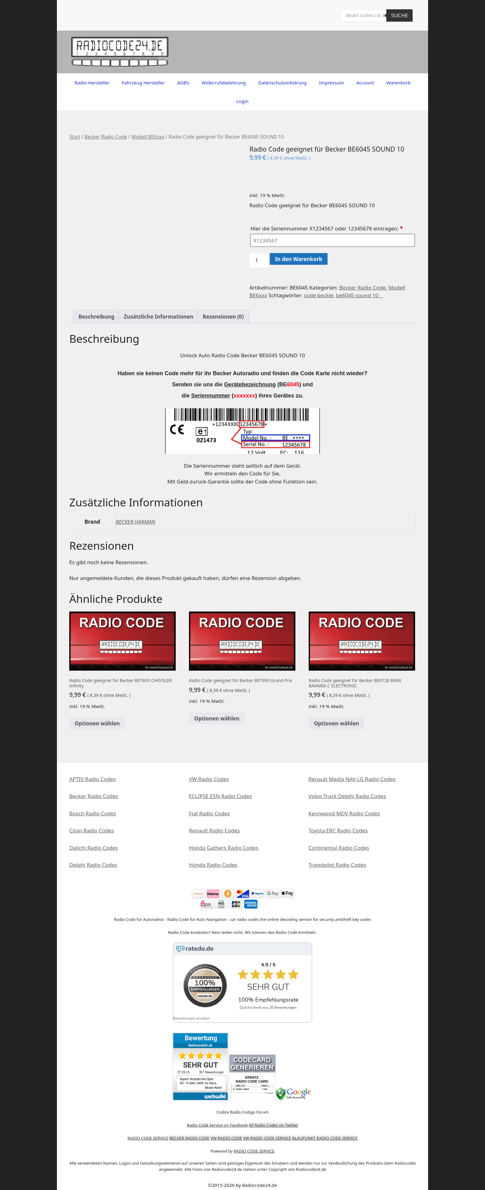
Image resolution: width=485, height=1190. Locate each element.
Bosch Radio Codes (92, 813)
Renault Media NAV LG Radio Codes (351, 779)
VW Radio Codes (209, 779)
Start (74, 136)
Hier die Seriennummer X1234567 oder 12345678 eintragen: (327, 228)
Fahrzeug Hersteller (143, 82)
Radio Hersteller (92, 82)
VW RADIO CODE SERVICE (267, 1133)
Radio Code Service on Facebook (217, 1120)
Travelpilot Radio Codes (337, 864)
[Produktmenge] (258, 260)
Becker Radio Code (105, 136)
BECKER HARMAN (135, 521)
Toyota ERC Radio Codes (337, 830)
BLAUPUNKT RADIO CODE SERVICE (325, 1133)
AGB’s (183, 82)
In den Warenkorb (298, 259)
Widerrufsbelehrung (224, 82)
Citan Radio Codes (91, 830)
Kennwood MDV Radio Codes (344, 813)
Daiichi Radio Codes (93, 847)
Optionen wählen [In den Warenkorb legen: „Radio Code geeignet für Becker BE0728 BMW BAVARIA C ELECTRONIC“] (336, 723)
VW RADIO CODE (226, 1133)
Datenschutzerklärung (282, 82)
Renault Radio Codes (214, 830)
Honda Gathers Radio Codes (223, 847)
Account (365, 82)
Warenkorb (398, 82)
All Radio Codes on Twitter (273, 1120)
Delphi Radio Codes (93, 864)
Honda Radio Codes (213, 864)
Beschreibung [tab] (96, 316)
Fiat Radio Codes (209, 813)
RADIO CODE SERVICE (147, 1133)
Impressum (331, 82)
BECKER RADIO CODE (189, 1133)
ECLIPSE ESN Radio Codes (220, 796)
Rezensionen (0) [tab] (223, 316)
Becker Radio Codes (93, 796)
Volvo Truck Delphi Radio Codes (347, 796)
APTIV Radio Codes (92, 779)
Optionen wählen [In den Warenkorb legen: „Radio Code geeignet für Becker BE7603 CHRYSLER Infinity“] (97, 723)
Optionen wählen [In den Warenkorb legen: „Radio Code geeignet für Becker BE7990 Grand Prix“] (216, 718)
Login (242, 101)
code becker (318, 295)
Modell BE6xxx (147, 136)
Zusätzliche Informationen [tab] (158, 316)
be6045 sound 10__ (359, 295)
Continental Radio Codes (338, 847)
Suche (399, 15)
